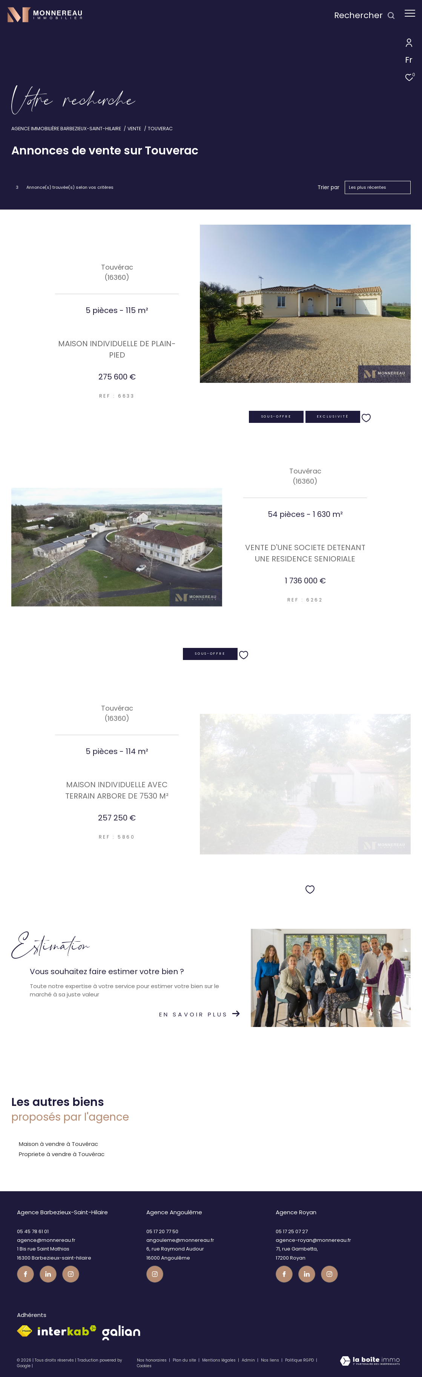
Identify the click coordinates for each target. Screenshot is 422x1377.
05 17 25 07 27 (292, 1231)
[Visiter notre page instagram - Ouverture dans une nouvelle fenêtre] (70, 1274)
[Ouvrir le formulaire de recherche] (364, 16)
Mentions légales (219, 1360)
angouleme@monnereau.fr (180, 1240)
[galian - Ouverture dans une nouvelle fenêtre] (121, 1332)
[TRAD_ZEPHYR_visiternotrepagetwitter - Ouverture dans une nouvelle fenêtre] (48, 1274)
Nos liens (270, 1360)
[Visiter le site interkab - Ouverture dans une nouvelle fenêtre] (67, 1330)
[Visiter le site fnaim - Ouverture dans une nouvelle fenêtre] (24, 1331)
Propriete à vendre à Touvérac (61, 1154)
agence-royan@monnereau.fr (313, 1240)
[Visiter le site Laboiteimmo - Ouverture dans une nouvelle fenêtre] (370, 1363)
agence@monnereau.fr (46, 1240)
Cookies (144, 1366)
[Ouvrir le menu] (410, 13)
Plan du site (185, 1360)
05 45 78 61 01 (33, 1231)
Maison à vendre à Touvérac (58, 1144)
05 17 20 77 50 (162, 1231)
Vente (134, 128)
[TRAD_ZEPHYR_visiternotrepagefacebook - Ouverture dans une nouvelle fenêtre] (25, 1274)
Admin (249, 1360)
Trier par (328, 187)
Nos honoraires (152, 1360)
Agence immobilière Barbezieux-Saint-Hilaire (66, 128)
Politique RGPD (299, 1360)
